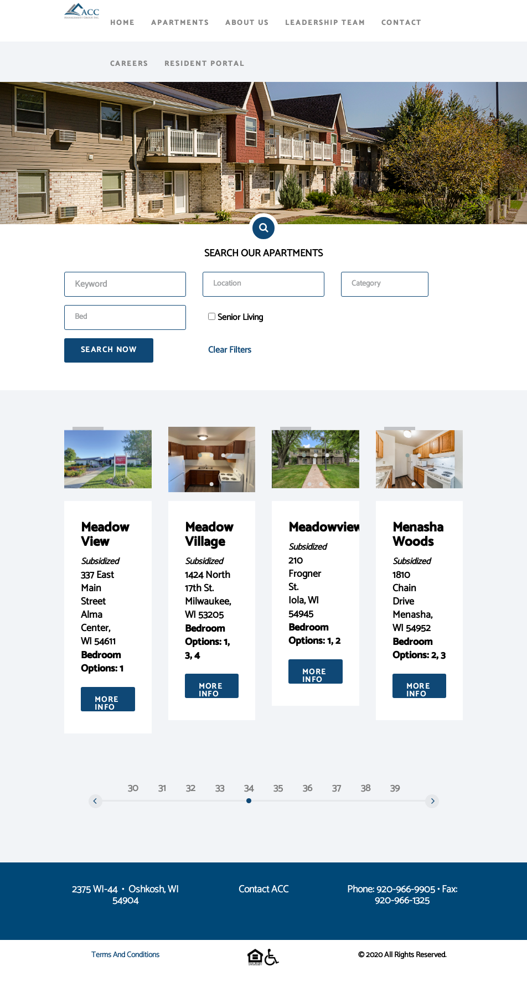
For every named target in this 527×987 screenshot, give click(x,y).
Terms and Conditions (125, 955)
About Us (247, 23)
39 (395, 788)
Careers (129, 64)
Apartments (180, 23)
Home (122, 23)
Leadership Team (325, 23)
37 (336, 788)
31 (162, 788)
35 (278, 788)
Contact (401, 23)
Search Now (109, 350)
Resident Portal (204, 64)
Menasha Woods (417, 535)
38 (365, 788)
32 (190, 788)
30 (133, 788)
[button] (200, 455)
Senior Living (240, 317)
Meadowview (325, 528)
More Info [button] (107, 702)
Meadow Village (209, 535)
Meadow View (105, 535)
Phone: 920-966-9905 (391, 889)
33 (219, 788)
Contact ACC (263, 889)
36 (307, 788)
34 (249, 788)
